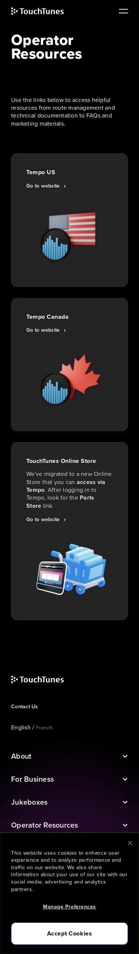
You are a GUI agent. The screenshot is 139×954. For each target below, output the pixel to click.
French (44, 728)
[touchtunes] (45, 11)
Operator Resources (44, 825)
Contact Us (24, 706)
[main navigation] (120, 11)
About (21, 756)
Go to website (43, 186)
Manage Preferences (69, 907)
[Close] (130, 843)
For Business (32, 779)
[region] (69, 893)
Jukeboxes (29, 802)
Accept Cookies (69, 933)
